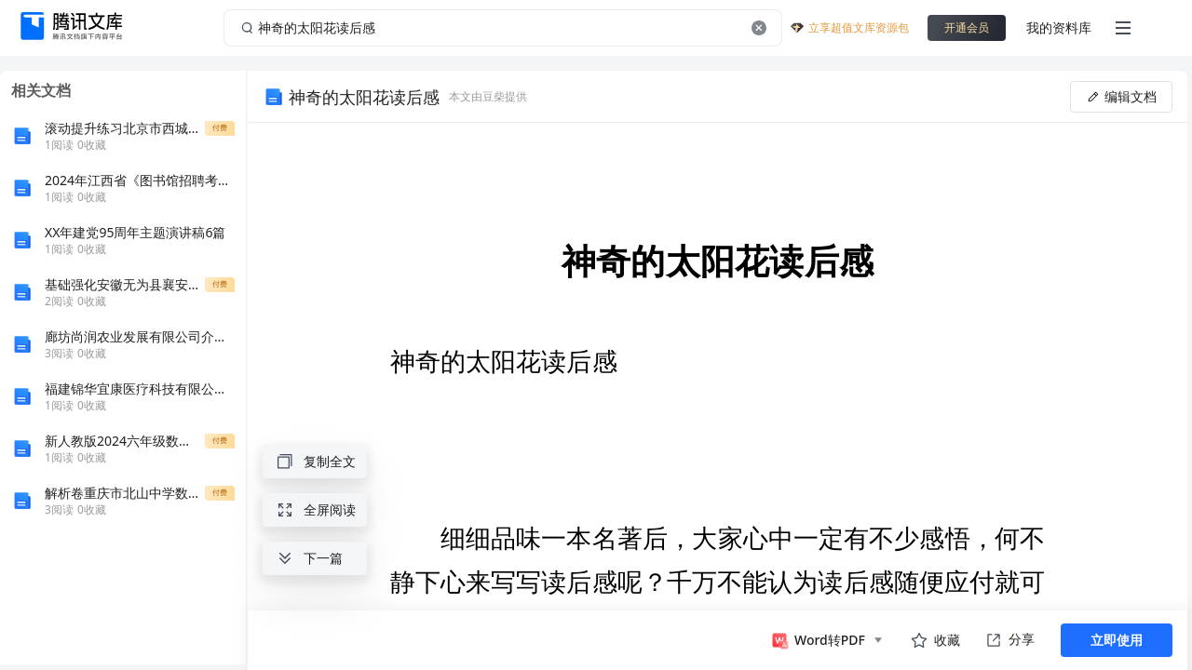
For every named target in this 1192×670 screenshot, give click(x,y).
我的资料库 (1058, 27)
